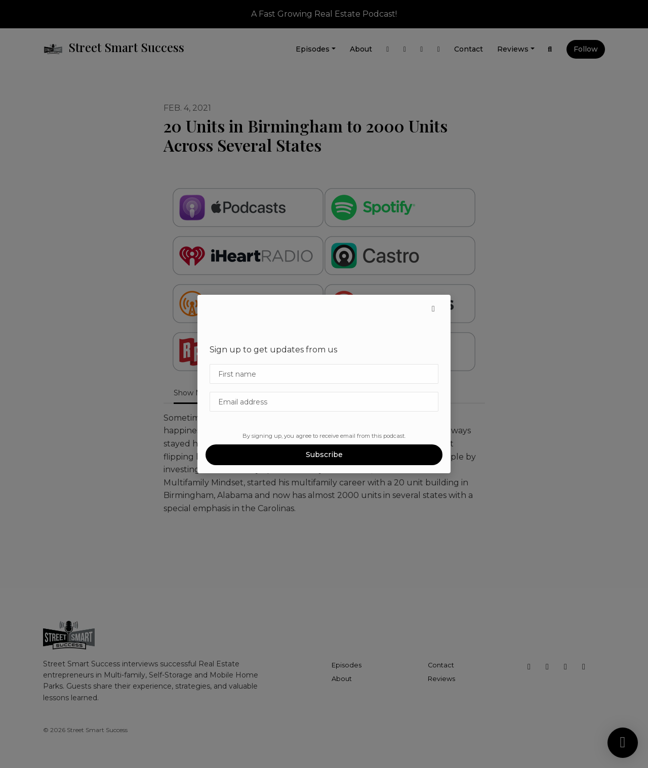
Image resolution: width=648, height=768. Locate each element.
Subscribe (324, 454)
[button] (433, 309)
